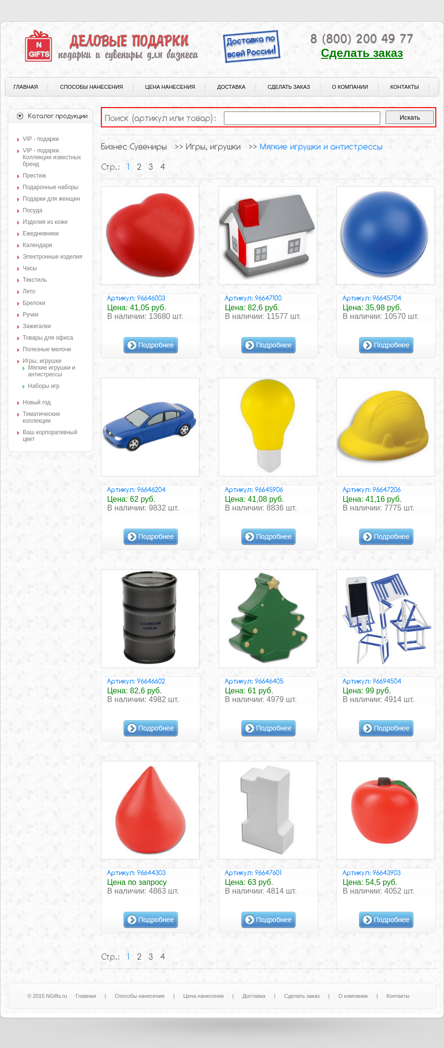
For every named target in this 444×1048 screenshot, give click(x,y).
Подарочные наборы (50, 187)
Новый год (37, 402)
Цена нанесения (170, 87)
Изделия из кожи (45, 222)
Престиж (34, 175)
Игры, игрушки (42, 361)
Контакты (404, 87)
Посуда (32, 210)
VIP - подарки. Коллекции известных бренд (52, 157)
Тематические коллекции (41, 417)
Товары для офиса (48, 337)
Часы (30, 268)
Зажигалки (37, 326)
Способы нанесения (91, 87)
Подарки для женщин (51, 198)
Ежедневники (40, 233)
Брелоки (34, 303)
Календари (37, 245)
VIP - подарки (41, 139)
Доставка (231, 87)
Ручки (30, 314)
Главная (26, 87)
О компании (350, 87)
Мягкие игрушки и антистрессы (51, 371)
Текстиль (35, 279)
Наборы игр (43, 386)
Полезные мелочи (47, 349)
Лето (29, 291)
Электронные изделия (52, 256)
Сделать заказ (362, 52)
